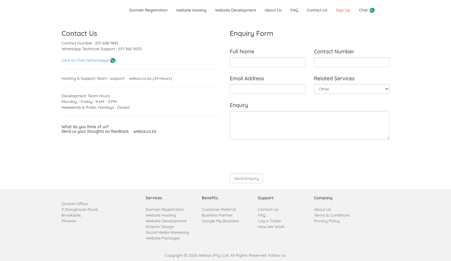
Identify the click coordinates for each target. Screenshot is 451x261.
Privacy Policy (327, 220)
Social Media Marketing (167, 232)
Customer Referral (219, 209)
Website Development (235, 10)
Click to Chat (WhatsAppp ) (89, 60)
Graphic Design (160, 226)
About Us (273, 10)
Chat (367, 10)
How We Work (271, 226)
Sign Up (343, 10)
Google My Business (220, 220)
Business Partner (217, 215)
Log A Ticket (269, 220)
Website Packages (163, 238)
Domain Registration (148, 10)
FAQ (294, 10)
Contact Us (317, 10)
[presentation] (273, 156)
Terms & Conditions (332, 215)
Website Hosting (191, 10)
